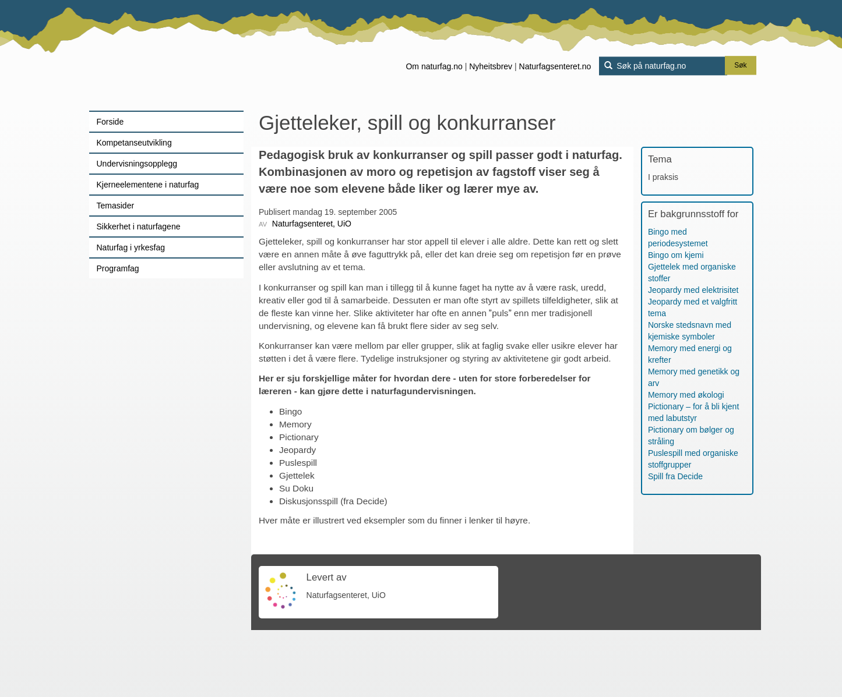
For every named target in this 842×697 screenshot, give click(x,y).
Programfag (118, 268)
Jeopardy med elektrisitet (693, 290)
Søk (740, 66)
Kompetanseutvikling (134, 142)
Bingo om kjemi (676, 255)
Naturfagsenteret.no (555, 66)
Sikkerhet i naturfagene (139, 226)
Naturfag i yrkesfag (131, 247)
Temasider (116, 205)
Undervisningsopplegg (137, 163)
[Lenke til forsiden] (162, 55)
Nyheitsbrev (490, 66)
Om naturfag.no (434, 66)
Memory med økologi (686, 394)
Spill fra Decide (675, 476)
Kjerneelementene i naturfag (148, 184)
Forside (110, 121)
